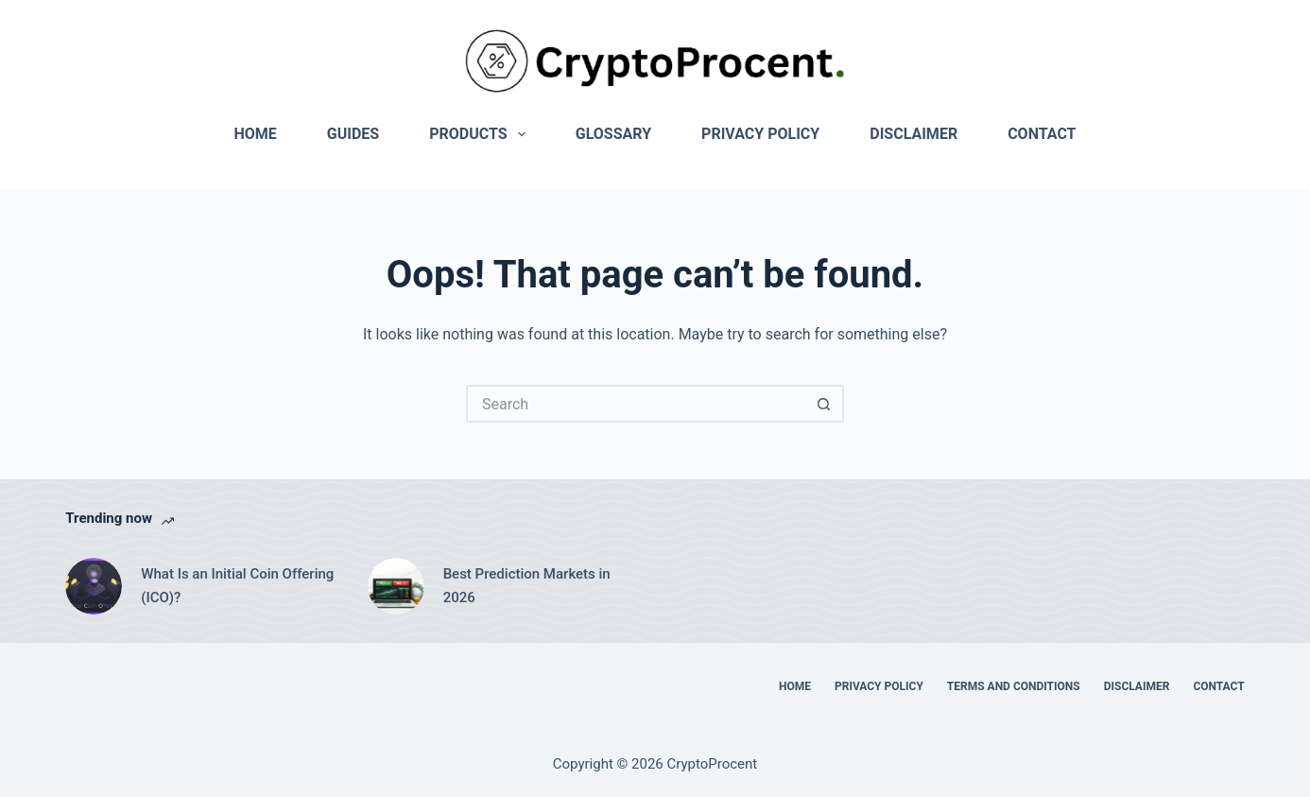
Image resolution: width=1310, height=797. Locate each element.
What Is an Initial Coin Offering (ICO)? (237, 585)
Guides (353, 134)
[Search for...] (636, 404)
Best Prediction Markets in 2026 (527, 585)
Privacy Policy (760, 134)
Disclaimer (913, 134)
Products (481, 134)
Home (254, 134)
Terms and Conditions (1013, 686)
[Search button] (825, 404)
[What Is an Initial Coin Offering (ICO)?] (93, 586)
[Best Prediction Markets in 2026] (396, 586)
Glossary (613, 134)
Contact (1042, 134)
